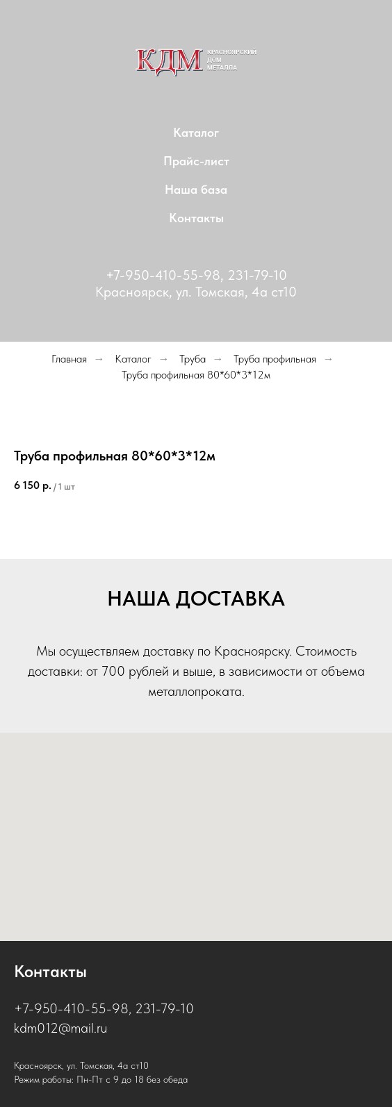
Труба (192, 358)
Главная (69, 358)
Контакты (196, 217)
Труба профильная (275, 358)
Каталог (196, 132)
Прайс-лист (196, 160)
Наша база (196, 189)
